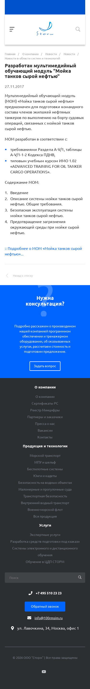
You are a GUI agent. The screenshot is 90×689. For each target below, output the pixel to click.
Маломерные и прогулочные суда (45, 489)
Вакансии (45, 430)
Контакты (45, 437)
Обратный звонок (45, 606)
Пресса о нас (45, 424)
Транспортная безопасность (45, 496)
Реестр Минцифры (45, 410)
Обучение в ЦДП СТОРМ (45, 562)
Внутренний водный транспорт (45, 503)
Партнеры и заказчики (45, 417)
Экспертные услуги (45, 535)
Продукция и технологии (45, 446)
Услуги (45, 525)
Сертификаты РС (45, 403)
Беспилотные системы (45, 469)
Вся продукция (45, 516)
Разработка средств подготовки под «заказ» (45, 541)
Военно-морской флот (45, 510)
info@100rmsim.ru (49, 618)
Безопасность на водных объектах (45, 483)
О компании (45, 387)
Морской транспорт (45, 455)
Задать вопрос (45, 366)
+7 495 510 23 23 (49, 593)
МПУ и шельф (45, 462)
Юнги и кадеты (45, 476)
